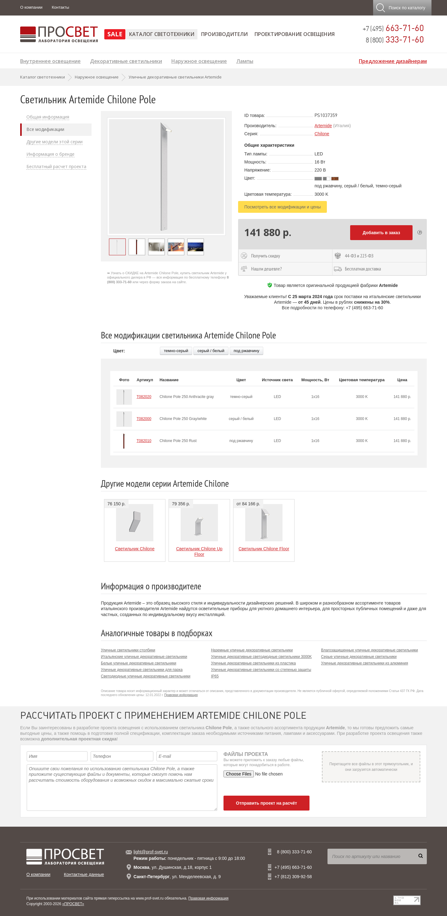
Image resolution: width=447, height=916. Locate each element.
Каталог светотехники (161, 34)
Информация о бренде (50, 154)
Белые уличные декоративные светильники (138, 663)
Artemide (323, 125)
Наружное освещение (199, 60)
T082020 (144, 397)
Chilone (321, 133)
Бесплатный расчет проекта (56, 166)
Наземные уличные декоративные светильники (252, 650)
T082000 (144, 419)
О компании (31, 7)
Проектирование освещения (295, 34)
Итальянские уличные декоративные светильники (144, 657)
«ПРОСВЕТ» (73, 904)
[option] (166, 176)
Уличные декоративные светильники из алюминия (364, 663)
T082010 (144, 441)
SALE (114, 34)
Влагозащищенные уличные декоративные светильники (369, 650)
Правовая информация (181, 695)
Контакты (60, 7)
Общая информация (47, 117)
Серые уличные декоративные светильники (359, 657)
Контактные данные (84, 874)
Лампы (244, 60)
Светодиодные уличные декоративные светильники (145, 676)
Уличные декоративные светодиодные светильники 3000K (261, 657)
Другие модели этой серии (54, 142)
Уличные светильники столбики (128, 650)
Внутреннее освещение (50, 60)
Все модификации (45, 129)
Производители (224, 34)
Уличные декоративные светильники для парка (142, 670)
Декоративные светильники (126, 60)
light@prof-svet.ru (150, 851)
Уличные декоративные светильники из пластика (253, 663)
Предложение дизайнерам (393, 60)
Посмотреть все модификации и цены (282, 206)
